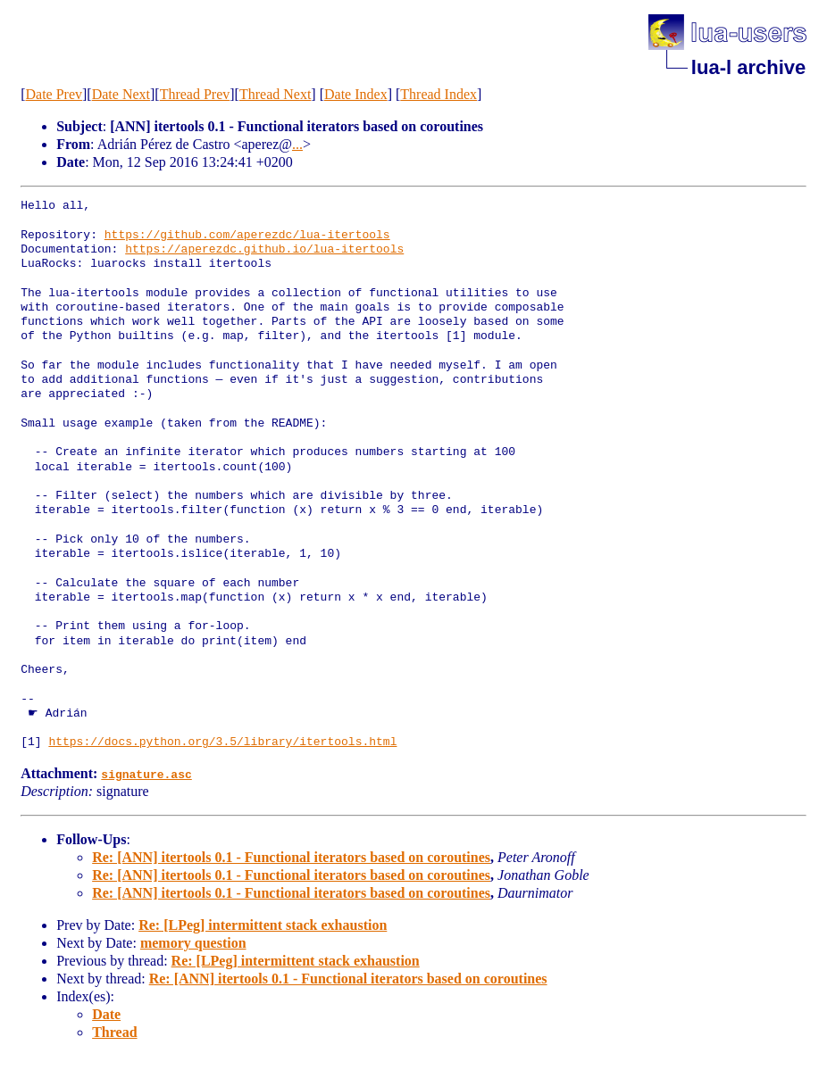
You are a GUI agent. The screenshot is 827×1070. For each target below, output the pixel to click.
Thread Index (438, 94)
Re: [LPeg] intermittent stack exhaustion (262, 925)
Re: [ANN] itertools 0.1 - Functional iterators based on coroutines (291, 857)
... (297, 144)
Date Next (121, 94)
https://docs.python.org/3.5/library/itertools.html (222, 742)
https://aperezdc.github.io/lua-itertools (264, 250)
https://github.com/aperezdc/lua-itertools (247, 236)
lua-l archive (748, 67)
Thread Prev (195, 94)
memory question (193, 942)
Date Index (356, 94)
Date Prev (53, 94)
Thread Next (275, 94)
